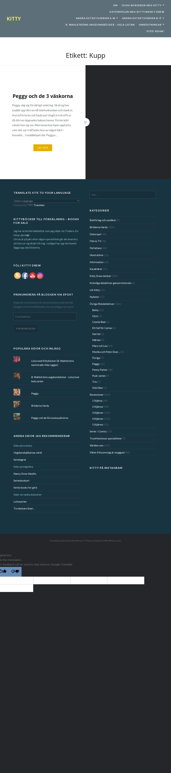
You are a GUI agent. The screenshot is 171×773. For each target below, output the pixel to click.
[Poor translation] (15, 572)
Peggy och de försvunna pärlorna (49, 417)
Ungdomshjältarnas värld (28, 452)
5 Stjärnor (97, 424)
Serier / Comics (98, 431)
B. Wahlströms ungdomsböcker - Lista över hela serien (55, 379)
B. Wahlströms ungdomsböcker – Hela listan (100, 24)
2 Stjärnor (97, 406)
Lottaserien (20, 501)
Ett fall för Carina (102, 327)
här (27, 235)
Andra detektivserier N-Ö (142, 18)
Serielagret (20, 459)
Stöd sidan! (155, 31)
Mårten (96, 339)
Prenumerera (26, 328)
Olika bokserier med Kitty (142, 5)
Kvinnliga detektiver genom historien (110, 282)
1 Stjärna (97, 400)
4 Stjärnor (97, 418)
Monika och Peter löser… (106, 351)
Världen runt (96, 445)
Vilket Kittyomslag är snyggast (107, 452)
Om (115, 5)
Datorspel (95, 234)
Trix (94, 381)
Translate (35, 205)
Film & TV (95, 241)
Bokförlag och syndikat (103, 220)
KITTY (14, 18)
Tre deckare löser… (24, 508)
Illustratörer (97, 255)
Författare (96, 248)
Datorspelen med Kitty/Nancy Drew (137, 11)
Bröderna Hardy (99, 227)
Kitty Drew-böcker (100, 275)
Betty (95, 310)
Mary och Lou (99, 345)
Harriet (96, 333)
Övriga (96, 357)
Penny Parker (99, 369)
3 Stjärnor (97, 412)
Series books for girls (25, 487)
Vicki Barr (97, 387)
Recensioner (97, 394)
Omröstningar (150, 24)
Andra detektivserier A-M (95, 18)
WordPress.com (112, 540)
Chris (95, 316)
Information (96, 262)
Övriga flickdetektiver (102, 303)
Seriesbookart (21, 480)
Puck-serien (99, 375)
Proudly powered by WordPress (66, 540)
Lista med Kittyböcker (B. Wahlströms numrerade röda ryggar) (52, 363)
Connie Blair (99, 321)
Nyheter (94, 296)
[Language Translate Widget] (47, 201)
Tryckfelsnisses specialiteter (106, 438)
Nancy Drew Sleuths (25, 473)
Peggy (96, 363)
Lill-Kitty (95, 289)
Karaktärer (96, 268)
